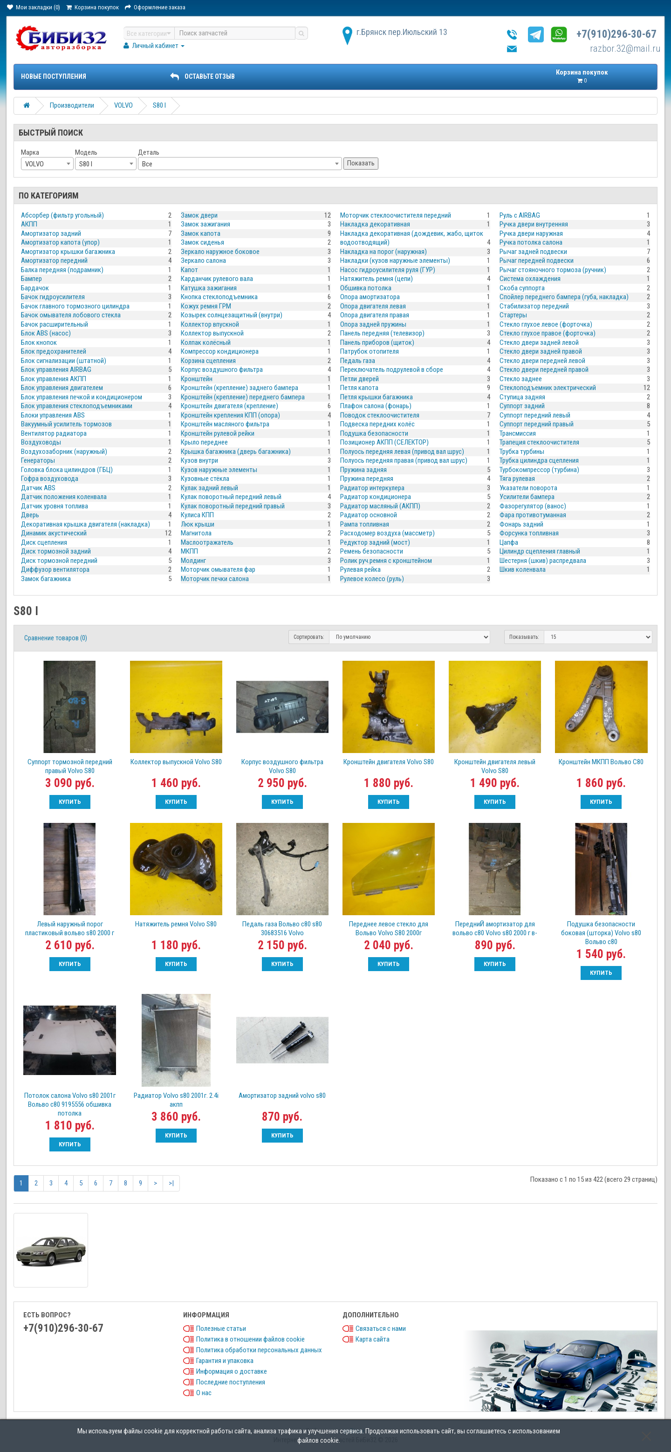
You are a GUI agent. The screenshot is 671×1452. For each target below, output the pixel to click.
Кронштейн (196, 379)
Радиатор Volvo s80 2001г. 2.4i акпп (176, 1100)
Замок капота (200, 233)
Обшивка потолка (365, 288)
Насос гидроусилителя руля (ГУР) (387, 270)
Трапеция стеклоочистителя (539, 442)
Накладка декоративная (375, 224)
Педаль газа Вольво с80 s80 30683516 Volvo (282, 928)
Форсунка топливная (529, 533)
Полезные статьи (221, 1328)
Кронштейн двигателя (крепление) (229, 406)
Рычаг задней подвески (533, 251)
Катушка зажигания (209, 288)
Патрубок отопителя (369, 351)
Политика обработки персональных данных (259, 1350)
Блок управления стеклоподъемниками (76, 406)
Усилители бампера (527, 497)
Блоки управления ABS (53, 415)
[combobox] (47, 163)
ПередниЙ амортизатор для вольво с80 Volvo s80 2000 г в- (494, 928)
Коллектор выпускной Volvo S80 (176, 762)
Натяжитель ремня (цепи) (376, 278)
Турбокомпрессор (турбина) (539, 470)
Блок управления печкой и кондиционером (81, 397)
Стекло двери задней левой (539, 342)
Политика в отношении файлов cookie (250, 1339)
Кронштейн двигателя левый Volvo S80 (494, 766)
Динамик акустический (54, 533)
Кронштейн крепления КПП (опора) (230, 415)
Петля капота (359, 388)
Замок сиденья (202, 242)
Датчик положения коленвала (64, 497)
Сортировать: (309, 637)
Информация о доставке (231, 1371)
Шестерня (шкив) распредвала (543, 560)
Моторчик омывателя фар (218, 569)
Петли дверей (359, 379)
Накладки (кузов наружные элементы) (395, 260)
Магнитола (196, 533)
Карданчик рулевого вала (217, 278)
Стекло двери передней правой (544, 369)
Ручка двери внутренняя (534, 224)
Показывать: (524, 637)
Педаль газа (357, 360)
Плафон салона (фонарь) (375, 406)
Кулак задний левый (209, 488)
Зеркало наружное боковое (220, 251)
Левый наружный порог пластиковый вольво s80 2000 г (69, 928)
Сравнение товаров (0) (55, 638)
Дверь (30, 515)
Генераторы (38, 460)
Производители (72, 105)
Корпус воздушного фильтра (222, 369)
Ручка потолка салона (531, 242)
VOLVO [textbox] (34, 164)
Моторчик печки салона (215, 579)
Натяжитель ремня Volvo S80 (176, 924)
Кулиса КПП (197, 515)
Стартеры (513, 315)
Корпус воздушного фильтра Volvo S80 (282, 766)
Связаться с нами (381, 1328)
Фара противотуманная (533, 515)
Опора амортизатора (370, 297)
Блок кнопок (39, 342)
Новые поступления (53, 76)
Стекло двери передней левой (542, 360)
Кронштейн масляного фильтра (225, 424)
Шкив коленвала (523, 569)
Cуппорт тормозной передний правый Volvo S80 (69, 766)
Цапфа (509, 542)
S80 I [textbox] (85, 164)
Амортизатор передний (54, 260)
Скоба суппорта (522, 288)
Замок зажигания (205, 224)
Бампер (31, 278)
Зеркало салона (203, 260)
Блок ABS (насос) (46, 333)
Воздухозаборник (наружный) (64, 451)
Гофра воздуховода (49, 478)
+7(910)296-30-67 (616, 34)
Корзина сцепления (208, 360)
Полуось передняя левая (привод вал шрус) (402, 451)
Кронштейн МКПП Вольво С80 (601, 762)
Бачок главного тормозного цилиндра (75, 306)
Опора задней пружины (373, 324)
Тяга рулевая (517, 478)
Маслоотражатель (207, 542)
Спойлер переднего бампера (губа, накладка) (564, 297)
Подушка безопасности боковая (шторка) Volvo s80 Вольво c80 (601, 933)
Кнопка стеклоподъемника (219, 297)
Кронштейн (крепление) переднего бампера (243, 397)
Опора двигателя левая (373, 306)
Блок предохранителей (53, 351)
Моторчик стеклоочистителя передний (395, 215)
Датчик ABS (38, 488)
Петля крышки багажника (376, 397)
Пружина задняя (363, 470)
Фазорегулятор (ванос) (533, 506)
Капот (189, 270)
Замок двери (199, 215)
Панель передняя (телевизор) (382, 333)
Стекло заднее (521, 379)
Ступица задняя (522, 397)
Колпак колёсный (206, 342)
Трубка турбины (522, 451)
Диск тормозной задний (56, 551)
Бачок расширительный (54, 324)
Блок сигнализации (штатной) (63, 360)
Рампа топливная (364, 524)
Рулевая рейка (360, 569)
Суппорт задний (522, 406)
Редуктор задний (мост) (375, 542)
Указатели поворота (528, 488)
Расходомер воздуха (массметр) (387, 533)
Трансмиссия (518, 433)
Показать (361, 163)
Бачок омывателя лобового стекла (71, 315)
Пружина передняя (366, 478)
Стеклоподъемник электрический (548, 388)
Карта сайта (373, 1339)
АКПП (29, 224)
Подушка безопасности (374, 433)
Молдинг (193, 560)
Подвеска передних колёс (377, 424)
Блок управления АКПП (53, 379)
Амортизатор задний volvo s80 (282, 1095)
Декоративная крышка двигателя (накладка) (85, 524)
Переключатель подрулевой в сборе (391, 369)
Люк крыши (197, 524)
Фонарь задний (521, 524)
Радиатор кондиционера (375, 497)
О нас (204, 1393)
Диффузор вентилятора (55, 569)
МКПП (189, 551)
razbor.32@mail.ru (625, 48)
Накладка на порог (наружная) (383, 251)
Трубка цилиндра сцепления (539, 460)
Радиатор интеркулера (372, 488)
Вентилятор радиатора (54, 433)
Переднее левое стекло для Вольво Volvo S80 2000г (388, 928)
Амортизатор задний (51, 233)
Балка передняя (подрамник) (62, 270)
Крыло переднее (204, 442)
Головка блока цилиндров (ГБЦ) (67, 470)
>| (171, 1183)
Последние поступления (230, 1382)
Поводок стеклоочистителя (379, 415)
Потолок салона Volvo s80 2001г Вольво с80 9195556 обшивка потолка (70, 1104)
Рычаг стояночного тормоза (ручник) (553, 270)
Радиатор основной (368, 515)
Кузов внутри (199, 460)
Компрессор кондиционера (220, 351)
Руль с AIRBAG (520, 215)
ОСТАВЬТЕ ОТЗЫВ (202, 76)
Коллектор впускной (210, 324)
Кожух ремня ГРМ (206, 306)
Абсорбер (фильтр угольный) (62, 215)
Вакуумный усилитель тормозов (66, 424)
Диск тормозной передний (59, 560)
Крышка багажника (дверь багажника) (236, 451)
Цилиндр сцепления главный (540, 551)
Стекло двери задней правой (541, 351)
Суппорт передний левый (535, 415)
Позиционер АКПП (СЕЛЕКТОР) (384, 442)
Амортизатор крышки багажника (68, 251)
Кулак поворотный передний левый (231, 497)
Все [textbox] (147, 164)
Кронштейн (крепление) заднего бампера (239, 388)
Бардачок (35, 288)
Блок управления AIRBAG (56, 369)
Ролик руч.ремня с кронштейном (386, 560)
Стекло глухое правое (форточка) (548, 333)
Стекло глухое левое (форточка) (546, 324)
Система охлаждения (530, 278)
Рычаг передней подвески (537, 260)
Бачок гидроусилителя (53, 297)
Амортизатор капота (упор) (60, 242)
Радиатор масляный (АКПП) (380, 506)
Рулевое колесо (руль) (372, 579)
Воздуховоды (41, 442)
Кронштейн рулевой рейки (217, 433)
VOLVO (123, 105)
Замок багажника (46, 579)
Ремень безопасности (371, 551)
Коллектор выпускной (212, 333)
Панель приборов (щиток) (377, 342)
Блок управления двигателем (62, 388)
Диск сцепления (44, 542)
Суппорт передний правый (537, 424)
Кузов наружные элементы (219, 470)
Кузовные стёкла (205, 478)
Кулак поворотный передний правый (233, 506)
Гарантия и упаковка (224, 1360)
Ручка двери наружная (531, 233)
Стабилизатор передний (534, 306)
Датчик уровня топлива (54, 506)
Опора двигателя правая (374, 315)
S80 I (159, 105)
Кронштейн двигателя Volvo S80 (388, 762)
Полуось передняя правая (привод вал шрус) (403, 460)
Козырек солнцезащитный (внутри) (231, 315)
